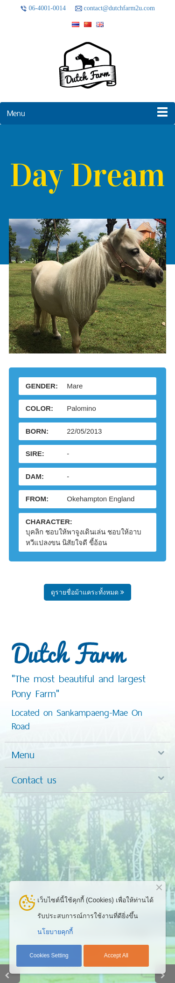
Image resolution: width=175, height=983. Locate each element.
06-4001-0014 (43, 8)
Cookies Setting (48, 955)
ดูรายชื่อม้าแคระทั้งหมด (87, 592)
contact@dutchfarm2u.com (115, 8)
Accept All (116, 955)
